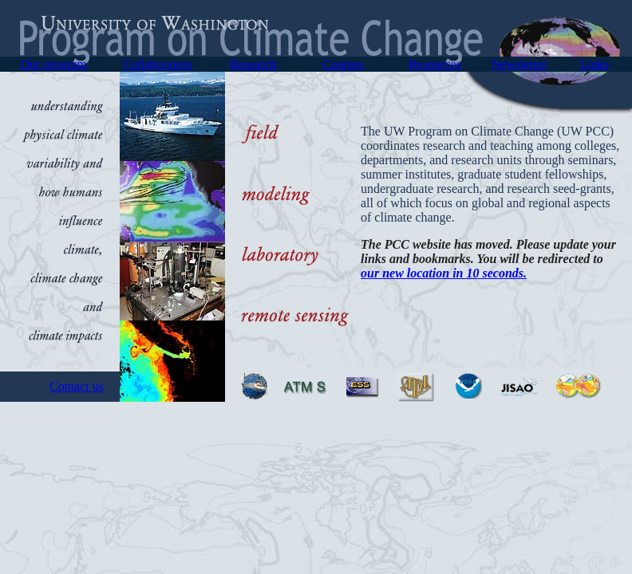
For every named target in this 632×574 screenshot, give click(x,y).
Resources (435, 64)
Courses (343, 64)
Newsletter (519, 64)
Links (594, 64)
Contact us (76, 386)
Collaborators (157, 64)
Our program (54, 64)
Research (253, 64)
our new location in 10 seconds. (444, 273)
